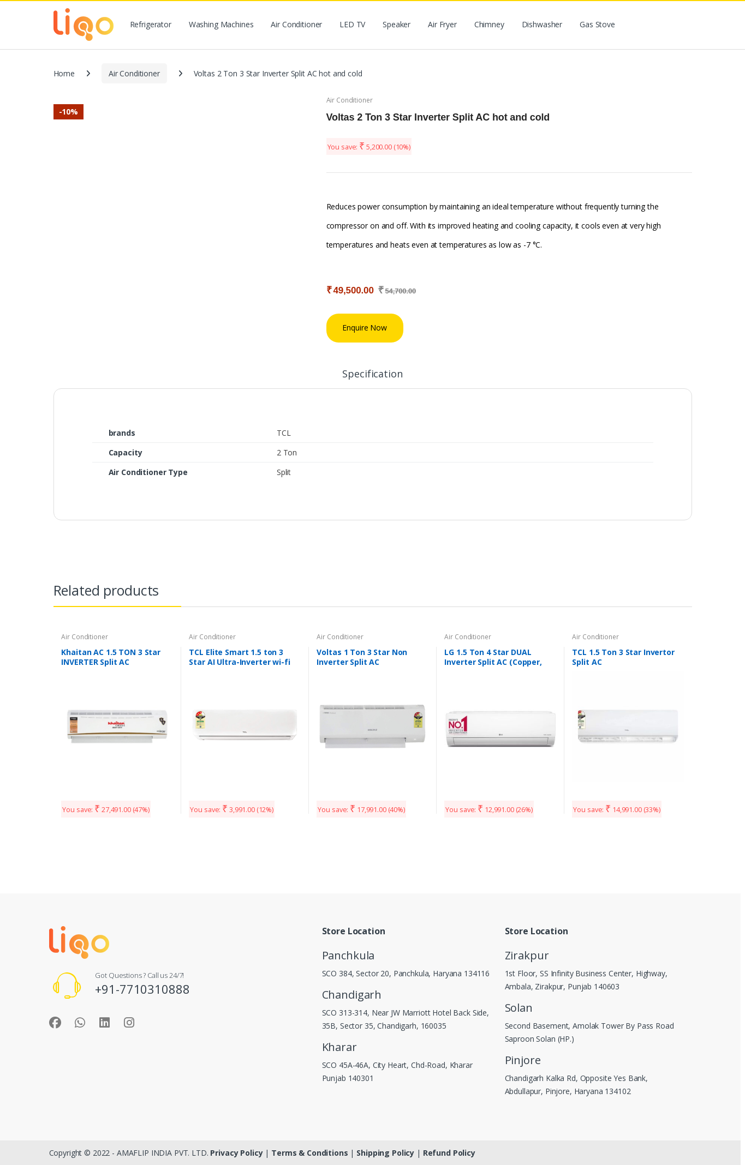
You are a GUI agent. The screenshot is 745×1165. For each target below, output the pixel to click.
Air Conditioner (296, 24)
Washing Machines (221, 24)
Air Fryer (442, 24)
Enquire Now (364, 327)
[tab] (372, 378)
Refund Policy (449, 1153)
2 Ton (287, 452)
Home (64, 73)
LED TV (352, 24)
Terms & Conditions (309, 1153)
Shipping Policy (386, 1153)
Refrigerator (150, 24)
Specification (372, 374)
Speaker (396, 24)
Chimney (489, 24)
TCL (284, 433)
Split (284, 472)
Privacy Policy (237, 1153)
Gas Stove (597, 24)
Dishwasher (542, 24)
